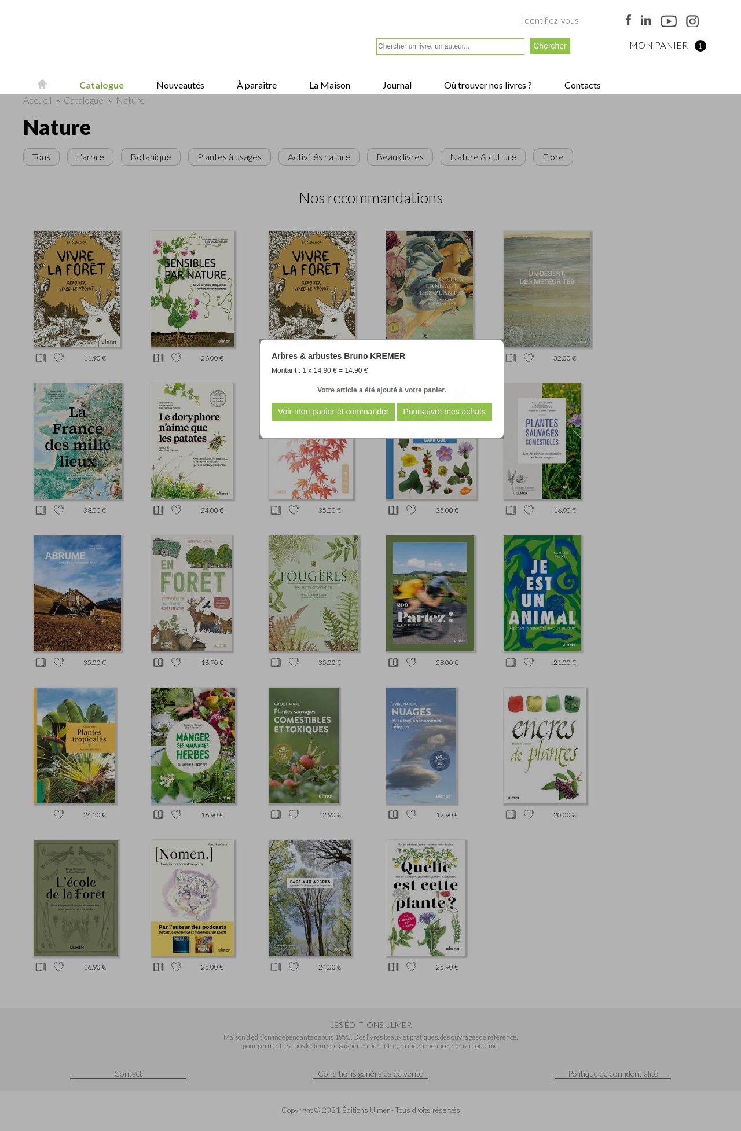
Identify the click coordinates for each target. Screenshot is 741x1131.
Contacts (582, 84)
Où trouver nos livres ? (487, 84)
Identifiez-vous (550, 20)
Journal (396, 84)
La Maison (328, 84)
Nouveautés (179, 84)
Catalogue (101, 84)
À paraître (256, 84)
